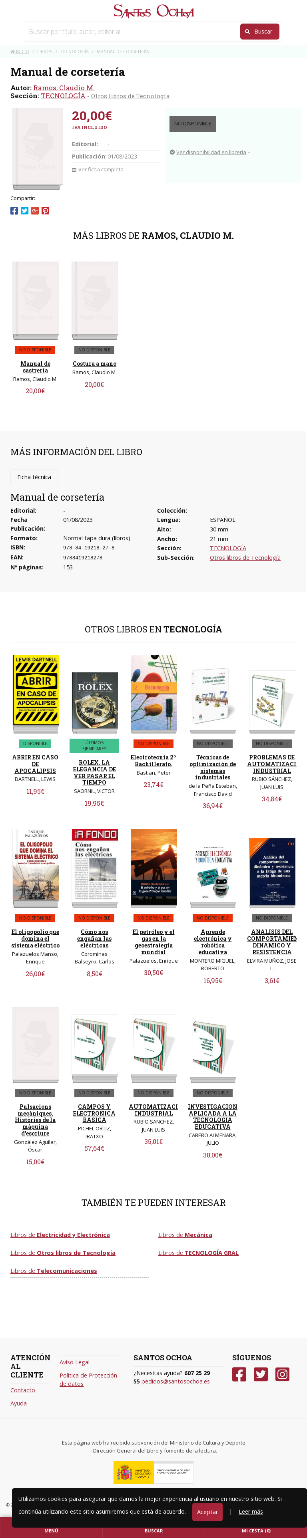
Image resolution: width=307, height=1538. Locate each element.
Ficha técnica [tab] (34, 477)
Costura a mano (94, 363)
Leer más (251, 1511)
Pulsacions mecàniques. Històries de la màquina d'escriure (35, 1120)
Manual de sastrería (35, 367)
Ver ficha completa (98, 169)
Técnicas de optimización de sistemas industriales (212, 767)
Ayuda (18, 1403)
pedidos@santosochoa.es (176, 1381)
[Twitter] (261, 1374)
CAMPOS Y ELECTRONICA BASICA (94, 1113)
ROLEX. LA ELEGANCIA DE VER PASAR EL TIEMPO (94, 772)
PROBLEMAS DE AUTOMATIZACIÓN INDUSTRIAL (276, 764)
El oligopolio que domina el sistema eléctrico (35, 938)
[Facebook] (239, 1374)
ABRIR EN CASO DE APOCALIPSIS (35, 764)
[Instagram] (282, 1374)
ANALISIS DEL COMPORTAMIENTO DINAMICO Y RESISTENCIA (277, 941)
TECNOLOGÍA (63, 95)
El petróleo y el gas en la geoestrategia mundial (154, 941)
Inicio (19, 51)
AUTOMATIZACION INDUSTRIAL (158, 1110)
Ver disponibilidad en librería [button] (208, 152)
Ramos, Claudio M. (64, 87)
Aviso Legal (75, 1362)
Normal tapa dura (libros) (96, 538)
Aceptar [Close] (207, 1512)
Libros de (60, 1235)
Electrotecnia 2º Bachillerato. (153, 760)
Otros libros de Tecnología (130, 96)
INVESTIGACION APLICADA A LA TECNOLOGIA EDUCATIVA (212, 1116)
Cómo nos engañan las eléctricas (94, 938)
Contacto (22, 1390)
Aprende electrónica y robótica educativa (213, 941)
